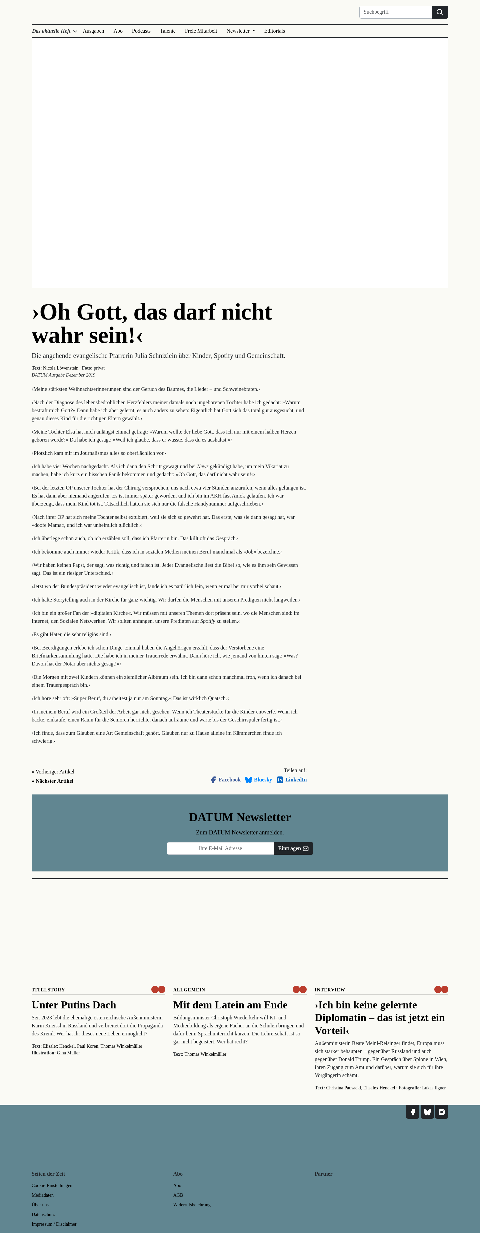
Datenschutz (43, 1214)
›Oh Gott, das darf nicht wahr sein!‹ (152, 323)
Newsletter (238, 31)
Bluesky (258, 780)
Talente (168, 31)
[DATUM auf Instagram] (441, 1112)
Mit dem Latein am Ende (230, 1005)
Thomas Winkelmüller (121, 1046)
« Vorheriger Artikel (53, 771)
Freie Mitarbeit (201, 31)
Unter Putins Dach (74, 1005)
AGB (178, 1195)
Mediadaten (43, 1195)
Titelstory (48, 989)
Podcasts (141, 31)
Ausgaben (93, 31)
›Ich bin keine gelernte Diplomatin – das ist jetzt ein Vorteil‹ (380, 1017)
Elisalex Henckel (59, 1046)
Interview (330, 989)
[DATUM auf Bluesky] (427, 1112)
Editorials (274, 31)
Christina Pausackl (343, 1087)
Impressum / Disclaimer (54, 1224)
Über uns (40, 1204)
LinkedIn (291, 780)
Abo (118, 31)
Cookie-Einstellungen (52, 1185)
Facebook (225, 780)
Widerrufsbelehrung (192, 1204)
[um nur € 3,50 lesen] (158, 989)
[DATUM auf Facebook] (412, 1112)
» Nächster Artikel (52, 781)
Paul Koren (87, 1046)
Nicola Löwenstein (60, 368)
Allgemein (189, 989)
